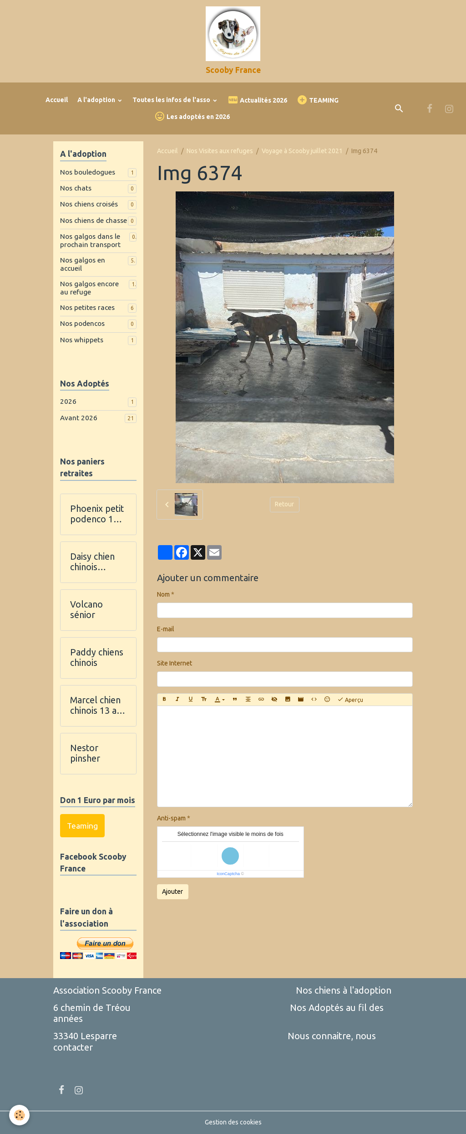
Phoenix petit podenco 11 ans (97, 514)
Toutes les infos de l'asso (172, 99)
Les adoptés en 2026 (192, 116)
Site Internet (174, 663)
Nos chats (75, 188)
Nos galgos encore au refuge (89, 288)
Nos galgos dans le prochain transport (90, 240)
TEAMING (318, 100)
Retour (284, 504)
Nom (163, 594)
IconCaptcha (228, 873)
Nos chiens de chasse (93, 220)
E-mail (165, 629)
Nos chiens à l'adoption (343, 990)
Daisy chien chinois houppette (92, 562)
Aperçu (350, 700)
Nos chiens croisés (89, 204)
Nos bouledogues (87, 172)
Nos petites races (87, 307)
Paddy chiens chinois (96, 657)
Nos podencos (82, 323)
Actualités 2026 (257, 100)
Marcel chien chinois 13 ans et (98, 705)
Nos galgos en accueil (82, 264)
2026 (68, 401)
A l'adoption (96, 99)
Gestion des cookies (233, 1122)
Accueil (57, 99)
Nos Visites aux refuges (220, 151)
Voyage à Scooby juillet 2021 (302, 151)
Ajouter (172, 891)
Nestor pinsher (85, 753)
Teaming (82, 825)
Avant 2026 (78, 418)
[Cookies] (19, 1115)
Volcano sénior (86, 609)
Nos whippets (81, 340)
